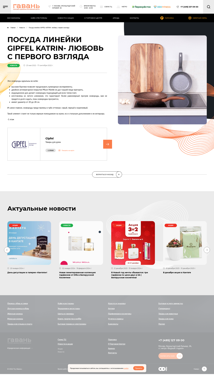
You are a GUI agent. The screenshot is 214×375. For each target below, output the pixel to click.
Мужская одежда (15, 319)
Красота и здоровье (117, 303)
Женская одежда (15, 314)
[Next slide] (207, 250)
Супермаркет (164, 308)
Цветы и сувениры (66, 314)
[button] (7, 7)
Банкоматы (113, 324)
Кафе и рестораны (66, 303)
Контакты (112, 353)
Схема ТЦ (62, 339)
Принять (138, 368)
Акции (60, 349)
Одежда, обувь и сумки (17, 303)
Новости (61, 352)
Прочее (161, 324)
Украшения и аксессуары (69, 308)
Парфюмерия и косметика (119, 314)
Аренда (111, 348)
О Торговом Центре (116, 344)
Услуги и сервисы (115, 319)
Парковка (112, 339)
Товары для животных (168, 314)
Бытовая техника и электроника (72, 324)
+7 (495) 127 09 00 (172, 340)
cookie (126, 368)
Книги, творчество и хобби (69, 319)
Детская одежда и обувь (18, 308)
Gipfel (50, 138)
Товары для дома (165, 319)
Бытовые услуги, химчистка (170, 303)
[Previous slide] (7, 250)
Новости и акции (65, 344)
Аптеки (111, 308)
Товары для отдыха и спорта (19, 324)
